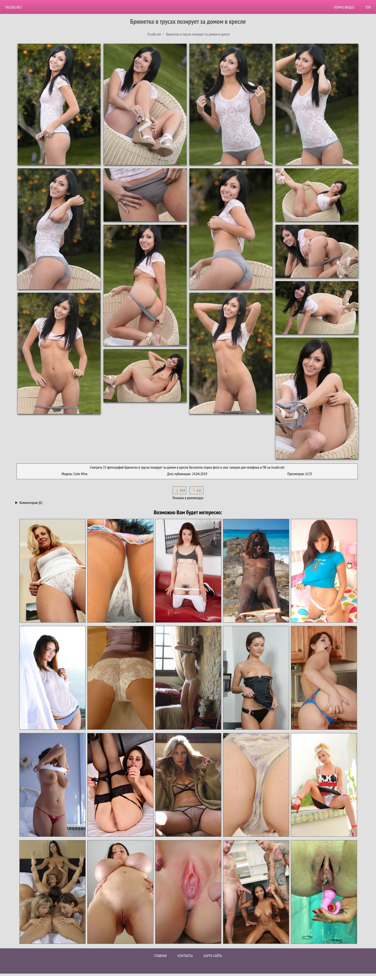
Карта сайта (213, 955)
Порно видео (344, 7)
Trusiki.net (13, 7)
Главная (160, 955)
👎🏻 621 (196, 490)
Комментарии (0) (30, 502)
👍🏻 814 (179, 490)
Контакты (185, 955)
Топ (368, 7)
